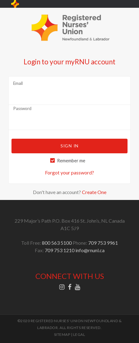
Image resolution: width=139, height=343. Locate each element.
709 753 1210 (59, 250)
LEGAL (79, 334)
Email (18, 83)
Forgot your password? (69, 172)
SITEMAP (62, 334)
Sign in (69, 145)
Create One (94, 192)
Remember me (71, 160)
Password (22, 109)
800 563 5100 (57, 243)
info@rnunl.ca (90, 250)
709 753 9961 (103, 243)
